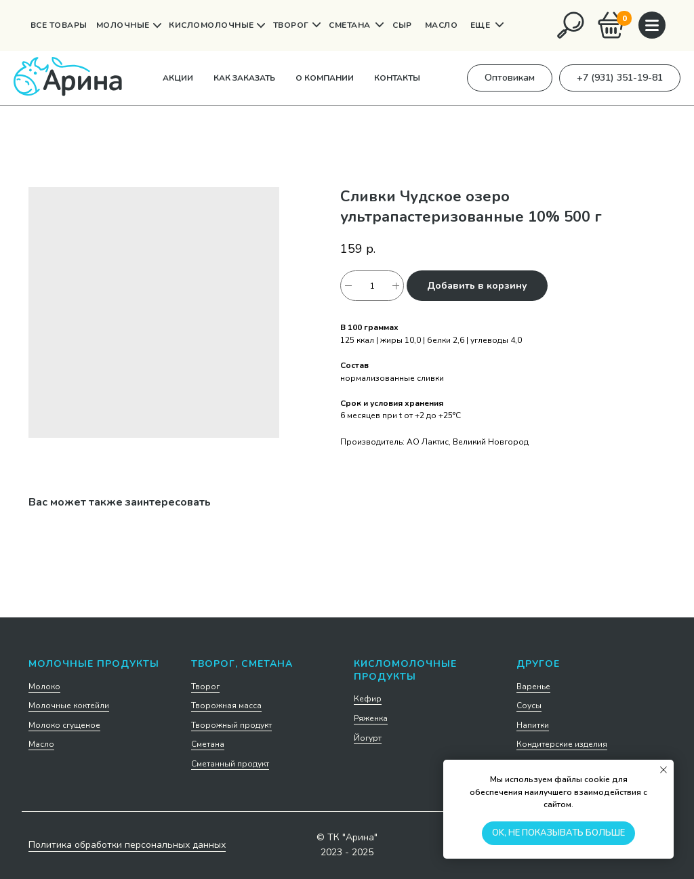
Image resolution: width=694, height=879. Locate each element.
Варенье (533, 686)
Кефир (368, 698)
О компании (324, 78)
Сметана (207, 744)
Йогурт (368, 738)
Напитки (532, 725)
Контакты (397, 78)
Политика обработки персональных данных (127, 844)
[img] (570, 25)
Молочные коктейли (68, 705)
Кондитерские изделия (561, 744)
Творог (205, 686)
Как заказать (244, 78)
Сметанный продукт (230, 763)
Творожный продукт (231, 725)
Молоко (44, 686)
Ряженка (371, 718)
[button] (509, 77)
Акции (178, 78)
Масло (41, 744)
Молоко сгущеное (64, 725)
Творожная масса (226, 705)
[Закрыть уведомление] (663, 770)
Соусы (529, 705)
